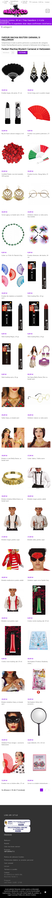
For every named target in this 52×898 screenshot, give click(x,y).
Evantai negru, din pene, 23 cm (12, 93)
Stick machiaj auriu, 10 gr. (10, 377)
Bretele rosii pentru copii (10, 621)
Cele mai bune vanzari (12, 846)
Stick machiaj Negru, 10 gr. (10, 337)
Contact (47, 2)
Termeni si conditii (10, 869)
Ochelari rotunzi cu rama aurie (38, 418)
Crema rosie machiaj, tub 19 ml (12, 661)
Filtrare (22, 52)
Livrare (6, 866)
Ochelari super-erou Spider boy (38, 580)
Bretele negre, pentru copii (11, 540)
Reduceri (7, 840)
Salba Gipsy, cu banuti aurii (10, 418)
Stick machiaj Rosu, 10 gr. (36, 337)
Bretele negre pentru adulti (37, 499)
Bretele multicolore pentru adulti (12, 580)
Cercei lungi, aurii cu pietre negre (39, 93)
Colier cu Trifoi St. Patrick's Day (12, 255)
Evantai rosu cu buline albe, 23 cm (13, 783)
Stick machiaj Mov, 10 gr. (36, 296)
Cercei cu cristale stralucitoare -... (39, 783)
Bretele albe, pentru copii (36, 540)
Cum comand (8, 863)
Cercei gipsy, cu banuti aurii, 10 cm (13, 215)
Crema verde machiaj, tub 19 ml (38, 621)
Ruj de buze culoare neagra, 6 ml (13, 133)
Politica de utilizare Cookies (27, 895)
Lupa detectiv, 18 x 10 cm (36, 743)
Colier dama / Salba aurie (36, 458)
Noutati (6, 843)
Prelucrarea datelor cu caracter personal (18, 860)
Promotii (7, 850)
